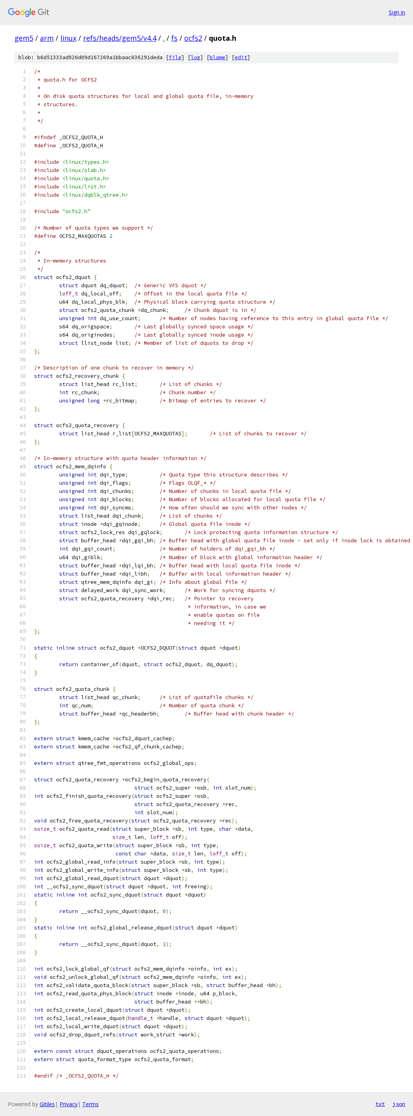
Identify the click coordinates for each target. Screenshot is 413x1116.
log (195, 57)
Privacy (69, 1104)
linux (68, 38)
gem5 (23, 38)
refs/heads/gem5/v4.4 (119, 38)
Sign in (397, 12)
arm (47, 38)
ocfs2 (193, 38)
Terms (90, 1104)
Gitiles (47, 1104)
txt (380, 1103)
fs (174, 38)
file (175, 57)
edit (241, 57)
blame (217, 57)
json (399, 1103)
